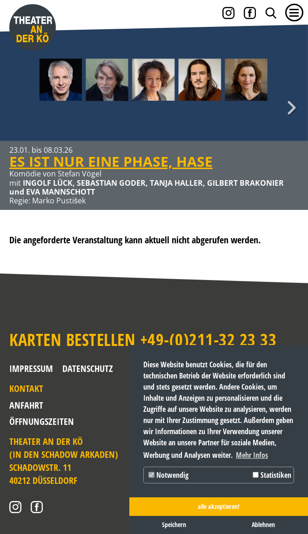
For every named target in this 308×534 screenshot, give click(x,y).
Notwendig (168, 475)
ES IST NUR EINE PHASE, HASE (111, 161)
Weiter (292, 108)
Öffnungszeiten (29, 421)
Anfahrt (26, 405)
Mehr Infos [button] (252, 455)
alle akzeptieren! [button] (219, 506)
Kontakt (26, 388)
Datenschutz (87, 368)
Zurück (16, 108)
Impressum (31, 368)
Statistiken (272, 475)
